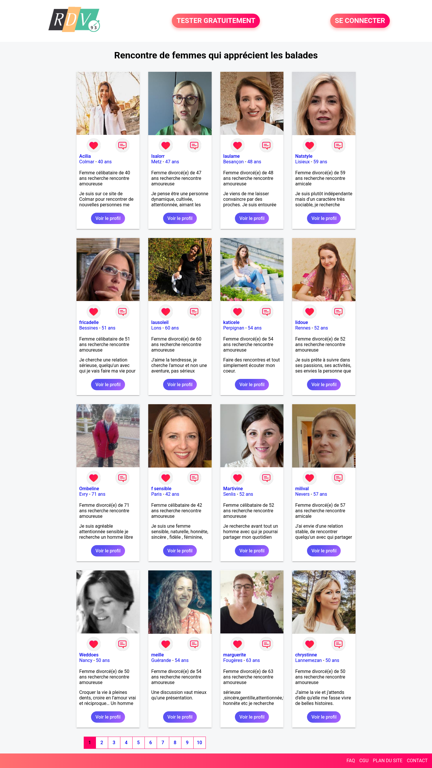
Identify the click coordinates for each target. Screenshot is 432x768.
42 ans (172, 494)
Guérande (161, 660)
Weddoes (89, 655)
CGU (364, 760)
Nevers (302, 494)
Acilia (85, 156)
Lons (156, 328)
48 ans (254, 161)
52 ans (321, 328)
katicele (231, 322)
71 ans (99, 494)
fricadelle (89, 322)
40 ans (105, 161)
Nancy (85, 660)
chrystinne (306, 655)
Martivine (233, 488)
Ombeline (89, 488)
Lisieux (302, 161)
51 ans (108, 328)
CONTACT (417, 760)
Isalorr (158, 156)
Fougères (232, 660)
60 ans (172, 328)
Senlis (229, 494)
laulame (231, 156)
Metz (156, 161)
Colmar (86, 161)
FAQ (351, 760)
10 (199, 742)
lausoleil (160, 322)
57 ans (320, 494)
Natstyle (303, 156)
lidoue (301, 322)
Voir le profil (107, 218)
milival (302, 488)
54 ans (255, 328)
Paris (156, 494)
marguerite (234, 655)
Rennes (302, 328)
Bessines (88, 328)
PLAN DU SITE (388, 760)
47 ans (172, 161)
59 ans (320, 161)
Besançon (233, 161)
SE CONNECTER (360, 21)
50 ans (103, 660)
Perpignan (233, 328)
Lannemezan (308, 660)
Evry (83, 494)
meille (157, 655)
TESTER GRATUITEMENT (215, 21)
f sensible (161, 488)
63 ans (253, 660)
